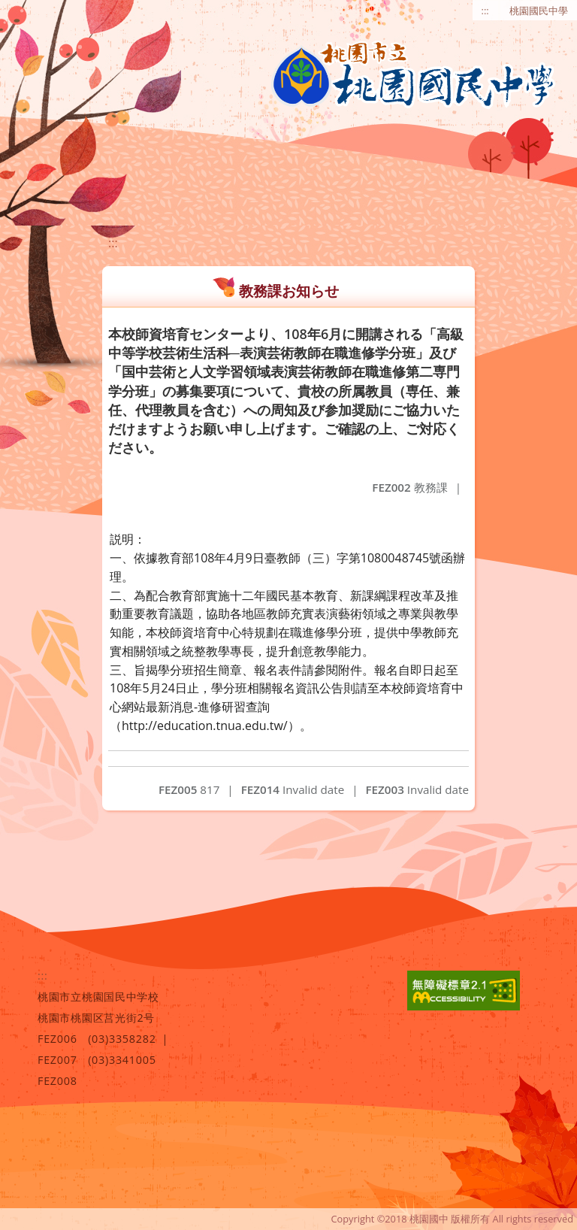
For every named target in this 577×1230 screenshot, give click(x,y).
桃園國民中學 (538, 10)
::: (485, 10)
